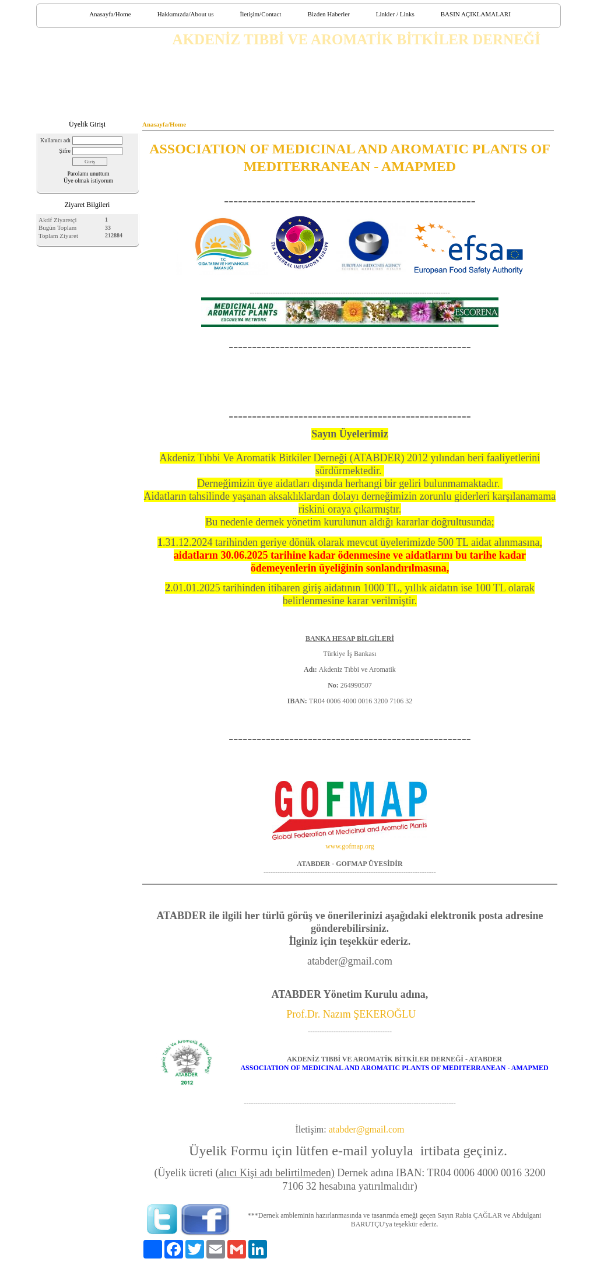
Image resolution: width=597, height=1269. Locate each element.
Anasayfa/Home (110, 13)
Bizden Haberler (328, 13)
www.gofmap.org (349, 846)
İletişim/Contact (260, 13)
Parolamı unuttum (89, 173)
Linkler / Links (395, 13)
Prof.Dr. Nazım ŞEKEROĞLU (351, 1014)
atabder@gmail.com (367, 1129)
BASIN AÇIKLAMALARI (476, 13)
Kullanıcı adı (55, 140)
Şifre (65, 151)
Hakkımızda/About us (185, 13)
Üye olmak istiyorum (88, 180)
